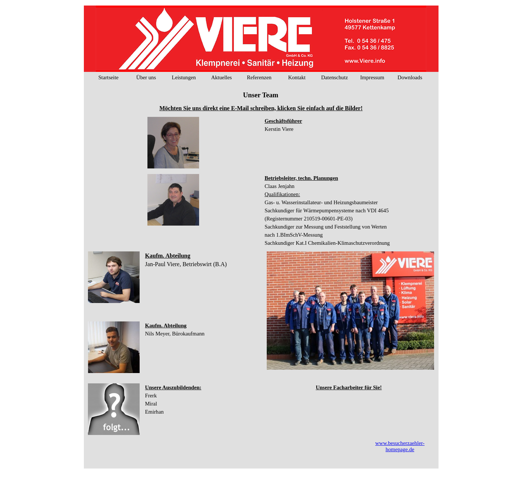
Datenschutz (334, 77)
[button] (173, 143)
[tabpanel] (261, 108)
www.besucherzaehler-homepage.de (399, 446)
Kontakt (297, 77)
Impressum (372, 77)
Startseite (108, 77)
